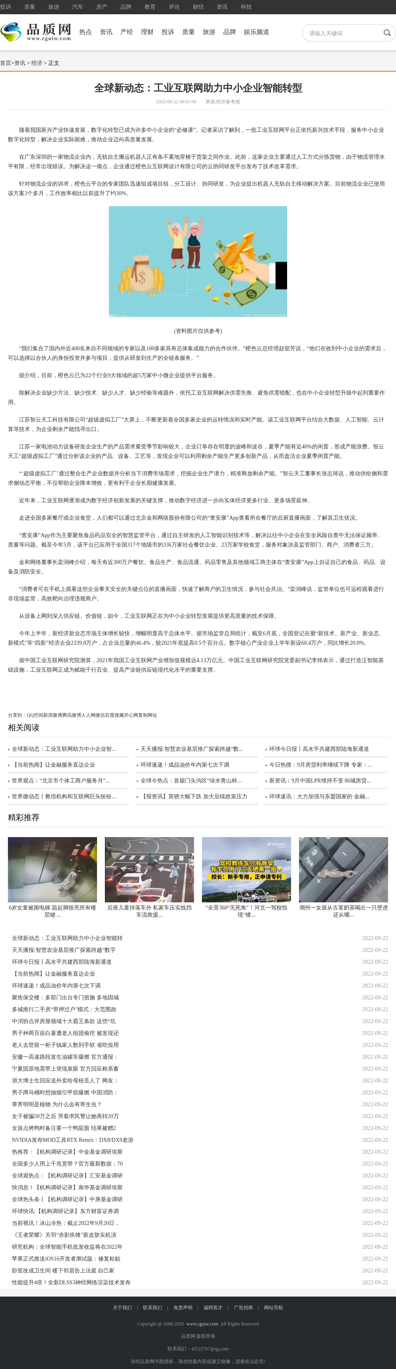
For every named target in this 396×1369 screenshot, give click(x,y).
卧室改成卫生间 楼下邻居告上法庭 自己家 (63, 1271)
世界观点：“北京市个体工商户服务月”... (61, 781)
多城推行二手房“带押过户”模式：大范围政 (64, 1009)
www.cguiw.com (202, 1324)
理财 (147, 31)
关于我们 (122, 1307)
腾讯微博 (71, 715)
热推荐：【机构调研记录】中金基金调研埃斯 (67, 1152)
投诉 (5, 7)
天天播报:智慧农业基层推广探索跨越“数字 (64, 950)
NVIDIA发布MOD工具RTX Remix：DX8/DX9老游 (72, 1140)
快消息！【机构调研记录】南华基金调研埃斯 (67, 1188)
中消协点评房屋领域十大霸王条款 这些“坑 (64, 1021)
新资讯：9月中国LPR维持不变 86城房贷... (320, 781)
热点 (85, 31)
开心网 (131, 715)
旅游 (53, 7)
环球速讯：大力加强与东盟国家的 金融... (319, 796)
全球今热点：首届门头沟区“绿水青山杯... (191, 781)
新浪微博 (52, 715)
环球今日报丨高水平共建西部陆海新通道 (319, 749)
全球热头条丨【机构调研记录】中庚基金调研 (67, 1199)
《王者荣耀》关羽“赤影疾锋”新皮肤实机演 (64, 1235)
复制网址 (147, 715)
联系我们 (152, 1307)
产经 (126, 31)
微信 (100, 715)
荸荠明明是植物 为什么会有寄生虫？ (57, 1104)
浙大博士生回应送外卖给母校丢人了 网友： (65, 1081)
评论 (174, 7)
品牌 (125, 7)
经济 (36, 63)
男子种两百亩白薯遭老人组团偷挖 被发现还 (65, 1033)
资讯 (222, 7)
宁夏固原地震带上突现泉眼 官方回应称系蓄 (65, 1069)
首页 (5, 63)
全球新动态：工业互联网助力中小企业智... (64, 749)
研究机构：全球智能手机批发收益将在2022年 (67, 1247)
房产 (101, 7)
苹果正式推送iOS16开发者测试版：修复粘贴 (66, 1259)
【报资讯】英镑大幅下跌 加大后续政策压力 (194, 796)
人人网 (88, 715)
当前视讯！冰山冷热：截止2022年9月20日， (66, 1223)
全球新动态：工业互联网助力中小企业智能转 (67, 938)
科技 (246, 7)
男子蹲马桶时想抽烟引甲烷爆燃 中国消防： (65, 1093)
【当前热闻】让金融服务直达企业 (53, 765)
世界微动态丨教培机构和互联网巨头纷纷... (64, 796)
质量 (29, 7)
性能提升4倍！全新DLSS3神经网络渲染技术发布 (71, 1282)
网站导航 (273, 1307)
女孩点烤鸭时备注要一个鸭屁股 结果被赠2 (64, 1128)
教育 (150, 7)
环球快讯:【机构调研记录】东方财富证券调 (65, 1211)
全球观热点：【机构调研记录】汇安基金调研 (67, 1176)
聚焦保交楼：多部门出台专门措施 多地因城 (65, 998)
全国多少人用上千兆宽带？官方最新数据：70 (67, 1164)
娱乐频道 (256, 31)
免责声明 (182, 1307)
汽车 (77, 7)
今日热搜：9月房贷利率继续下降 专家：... (320, 765)
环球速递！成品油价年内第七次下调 (185, 765)
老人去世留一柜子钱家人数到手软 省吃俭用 (65, 1045)
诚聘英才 (213, 1307)
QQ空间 (35, 715)
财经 (198, 7)
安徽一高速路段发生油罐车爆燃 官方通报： (65, 1057)
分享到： (17, 715)
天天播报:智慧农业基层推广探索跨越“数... (192, 749)
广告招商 (243, 1307)
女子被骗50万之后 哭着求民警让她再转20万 (65, 1116)
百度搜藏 (114, 715)
